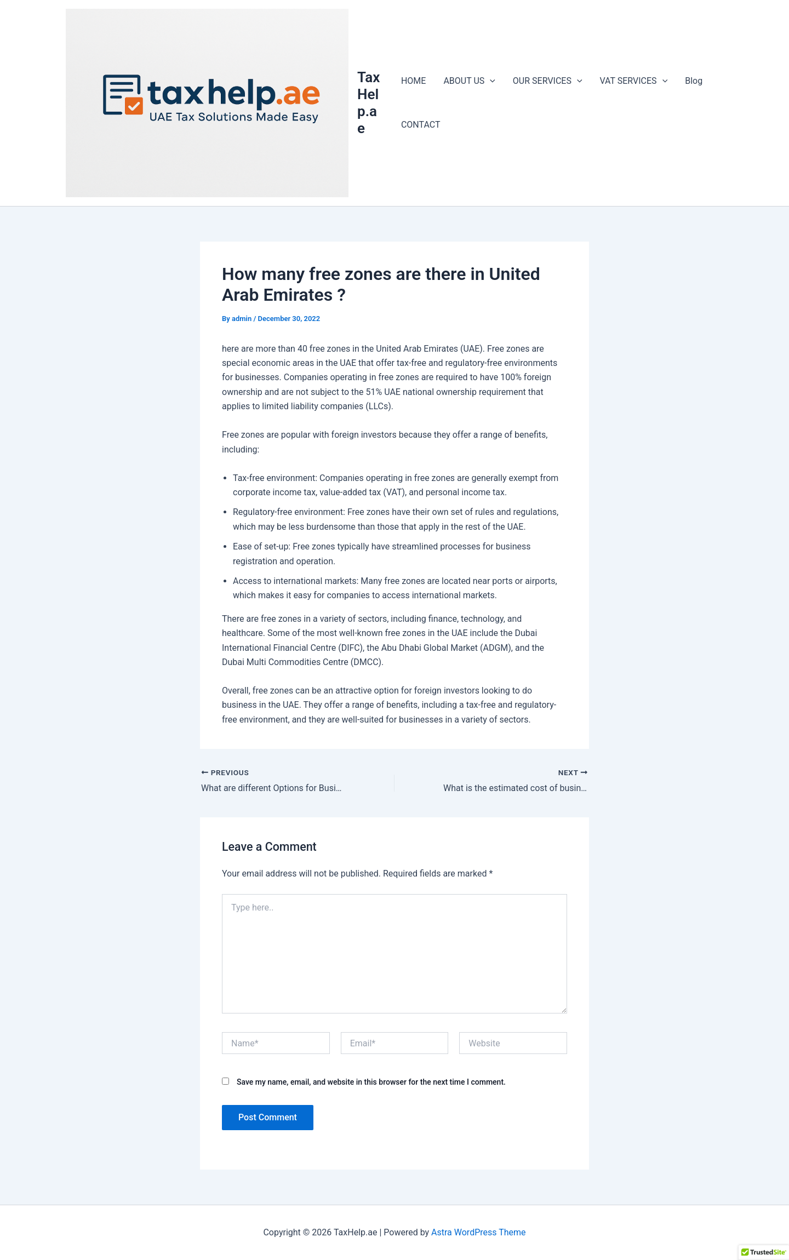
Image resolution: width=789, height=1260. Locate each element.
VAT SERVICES (634, 81)
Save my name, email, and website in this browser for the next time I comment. (371, 1082)
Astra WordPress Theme (478, 1232)
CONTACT (421, 124)
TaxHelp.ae (368, 103)
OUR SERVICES (547, 81)
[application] (489, 81)
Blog (693, 81)
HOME (413, 81)
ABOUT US (469, 81)
